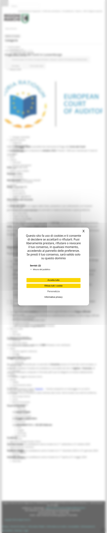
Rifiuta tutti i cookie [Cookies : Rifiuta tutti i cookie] (53, 286)
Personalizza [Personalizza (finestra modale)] (53, 291)
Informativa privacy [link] (53, 297)
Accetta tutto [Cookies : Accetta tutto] (54, 280)
